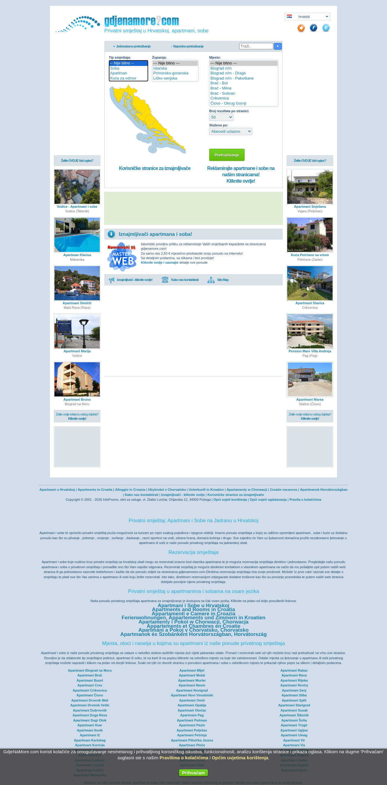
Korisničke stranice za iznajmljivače (154, 168)
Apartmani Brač (89, 675)
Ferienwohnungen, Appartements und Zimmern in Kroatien (193, 618)
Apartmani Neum (192, 685)
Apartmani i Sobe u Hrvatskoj (193, 605)
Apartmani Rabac (294, 670)
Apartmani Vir (294, 740)
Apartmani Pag (192, 715)
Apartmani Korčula (90, 745)
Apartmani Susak (294, 710)
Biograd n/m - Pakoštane (244, 78)
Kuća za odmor (128, 78)
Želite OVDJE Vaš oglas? (77, 161)
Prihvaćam (193, 772)
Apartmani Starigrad (294, 705)
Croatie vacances (284, 489)
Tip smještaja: (120, 57)
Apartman (128, 73)
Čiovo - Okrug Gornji (244, 103)
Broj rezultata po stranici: (229, 111)
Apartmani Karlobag (90, 740)
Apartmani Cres (89, 685)
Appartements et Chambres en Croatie (193, 626)
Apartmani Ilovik (90, 730)
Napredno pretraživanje (188, 46)
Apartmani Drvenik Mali (89, 700)
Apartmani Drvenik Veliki (89, 705)
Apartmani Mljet (192, 670)
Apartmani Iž (90, 735)
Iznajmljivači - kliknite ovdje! (130, 280)
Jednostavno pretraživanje (133, 46)
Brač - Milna (244, 88)
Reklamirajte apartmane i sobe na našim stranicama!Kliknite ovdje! (240, 175)
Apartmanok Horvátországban (323, 489)
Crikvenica (244, 98)
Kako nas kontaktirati (179, 280)
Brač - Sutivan (244, 93)
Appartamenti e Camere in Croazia (194, 614)
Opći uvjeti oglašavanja (268, 499)
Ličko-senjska (175, 78)
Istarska (175, 68)
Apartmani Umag (294, 735)
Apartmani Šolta (294, 720)
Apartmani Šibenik (294, 715)
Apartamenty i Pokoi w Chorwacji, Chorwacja (193, 622)
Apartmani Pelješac (192, 730)
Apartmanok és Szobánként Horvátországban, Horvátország (193, 634)
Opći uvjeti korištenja (230, 499)
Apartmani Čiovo (89, 695)
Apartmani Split (294, 700)
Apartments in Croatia (95, 489)
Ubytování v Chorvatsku (167, 489)
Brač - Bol (244, 83)
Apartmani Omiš (192, 700)
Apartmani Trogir (294, 725)
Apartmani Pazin (192, 725)
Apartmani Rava (294, 675)
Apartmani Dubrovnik (90, 710)
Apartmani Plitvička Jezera (192, 740)
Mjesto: (215, 57)
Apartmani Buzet (89, 680)
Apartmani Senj (294, 690)
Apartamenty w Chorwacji (246, 489)
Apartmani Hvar (89, 725)
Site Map (217, 280)
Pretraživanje (226, 155)
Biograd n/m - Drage (244, 73)
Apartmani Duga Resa (90, 715)
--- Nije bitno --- (175, 63)
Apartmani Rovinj (294, 685)
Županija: (159, 57)
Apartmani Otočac (191, 710)
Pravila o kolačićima (305, 499)
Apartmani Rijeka (294, 680)
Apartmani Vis (294, 745)
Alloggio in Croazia (130, 489)
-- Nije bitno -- (128, 63)
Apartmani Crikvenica (90, 690)
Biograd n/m (244, 68)
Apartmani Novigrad (192, 690)
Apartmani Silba (294, 695)
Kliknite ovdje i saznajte (159, 262)
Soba (128, 68)
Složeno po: (218, 125)
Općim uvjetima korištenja (240, 757)
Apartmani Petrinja (192, 735)
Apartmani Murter (192, 680)
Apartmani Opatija (191, 705)
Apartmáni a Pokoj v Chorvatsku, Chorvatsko (193, 630)
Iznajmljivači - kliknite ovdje (183, 495)
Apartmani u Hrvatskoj (57, 489)
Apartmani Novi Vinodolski (192, 695)
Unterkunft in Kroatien (206, 489)
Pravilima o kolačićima (184, 757)
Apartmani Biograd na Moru (90, 670)
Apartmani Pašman (192, 720)
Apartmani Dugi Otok (89, 720)
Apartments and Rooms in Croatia (193, 609)
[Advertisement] (193, 208)
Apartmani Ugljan (294, 730)
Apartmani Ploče (192, 745)
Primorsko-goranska (175, 73)
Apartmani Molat (192, 675)
